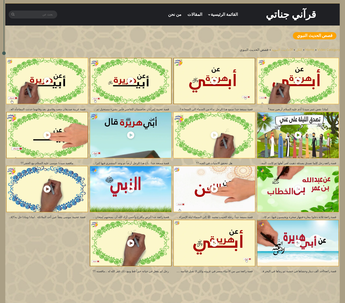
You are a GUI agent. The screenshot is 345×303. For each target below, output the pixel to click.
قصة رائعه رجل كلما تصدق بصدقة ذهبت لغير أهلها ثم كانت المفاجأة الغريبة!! (296, 165)
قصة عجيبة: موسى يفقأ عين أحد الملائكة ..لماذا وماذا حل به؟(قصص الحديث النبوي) (45, 220)
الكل (299, 50)
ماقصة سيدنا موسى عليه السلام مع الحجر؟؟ (47, 165)
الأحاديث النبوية (282, 50)
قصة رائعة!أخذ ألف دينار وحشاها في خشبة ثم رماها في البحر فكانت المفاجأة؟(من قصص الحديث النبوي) (296, 275)
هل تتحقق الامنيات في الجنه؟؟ (214, 165)
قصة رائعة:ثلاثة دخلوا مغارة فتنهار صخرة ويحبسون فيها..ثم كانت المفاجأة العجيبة (296, 220)
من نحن (174, 14)
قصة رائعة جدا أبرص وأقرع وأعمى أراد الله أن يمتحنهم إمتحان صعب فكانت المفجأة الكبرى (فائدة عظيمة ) (129, 220)
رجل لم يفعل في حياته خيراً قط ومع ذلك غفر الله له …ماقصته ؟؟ (129, 275)
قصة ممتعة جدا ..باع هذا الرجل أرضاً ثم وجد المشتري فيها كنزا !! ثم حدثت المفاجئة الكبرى (129, 165)
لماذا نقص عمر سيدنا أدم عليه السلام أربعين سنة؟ (297, 110)
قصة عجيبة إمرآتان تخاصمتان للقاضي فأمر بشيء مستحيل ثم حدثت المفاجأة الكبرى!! (129, 110)
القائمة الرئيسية (224, 14)
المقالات (194, 14)
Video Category (328, 50)
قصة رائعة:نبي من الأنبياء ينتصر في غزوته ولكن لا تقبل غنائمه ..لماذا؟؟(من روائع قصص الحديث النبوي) (213, 275)
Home (309, 50)
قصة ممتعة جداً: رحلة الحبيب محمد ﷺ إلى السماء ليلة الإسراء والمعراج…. (213, 220)
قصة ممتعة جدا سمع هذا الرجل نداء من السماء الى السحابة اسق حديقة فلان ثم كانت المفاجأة (213, 110)
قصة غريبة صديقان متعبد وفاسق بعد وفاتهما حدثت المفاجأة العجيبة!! (45, 110)
